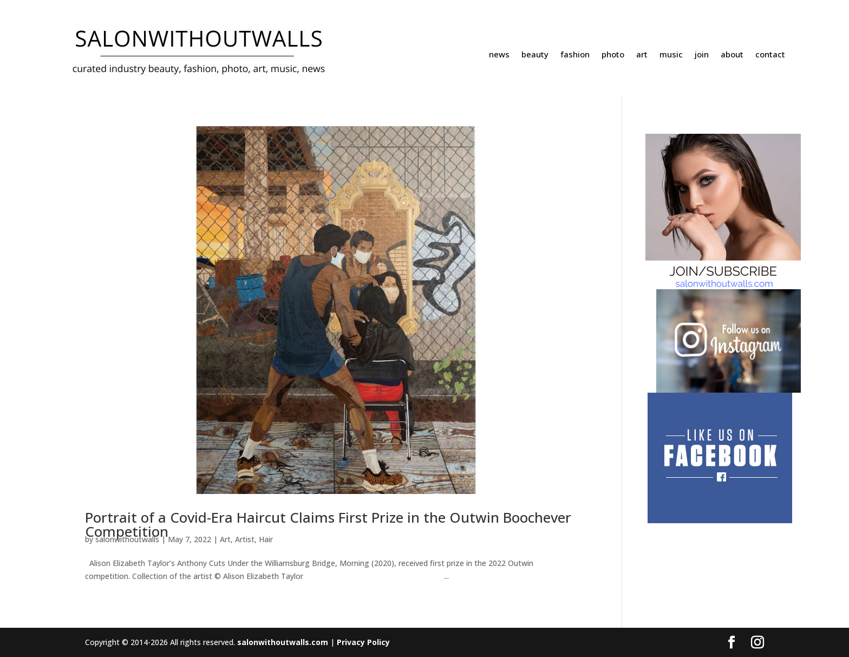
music (671, 55)
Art (225, 539)
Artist (244, 539)
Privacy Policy (363, 642)
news (499, 55)
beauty (534, 55)
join (702, 55)
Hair (266, 539)
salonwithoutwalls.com (282, 642)
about (732, 55)
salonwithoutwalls (127, 539)
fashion (575, 55)
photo (613, 55)
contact (770, 55)
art (642, 55)
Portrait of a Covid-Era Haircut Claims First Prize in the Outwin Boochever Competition (328, 524)
